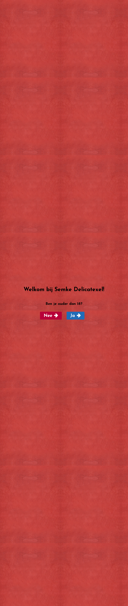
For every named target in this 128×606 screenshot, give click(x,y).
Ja (72, 316)
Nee (48, 316)
